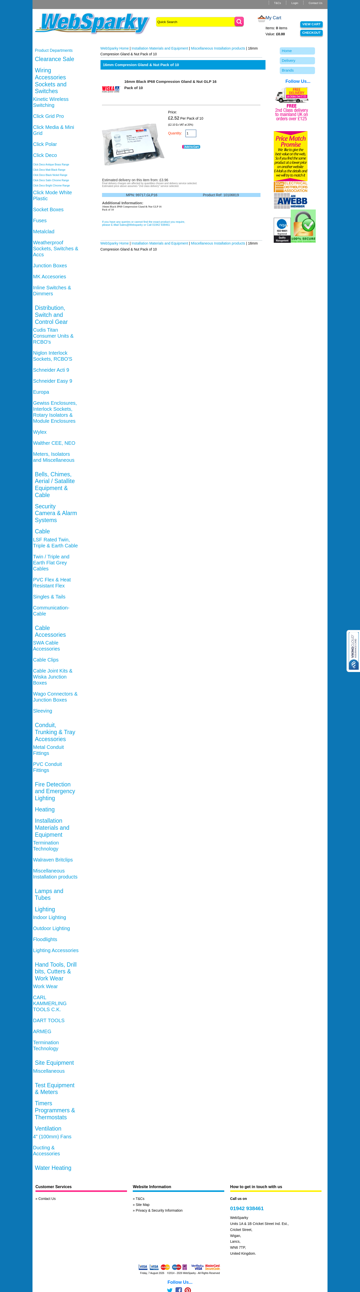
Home (287, 51)
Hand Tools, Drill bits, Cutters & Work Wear (55, 971)
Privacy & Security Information (159, 1210)
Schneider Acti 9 (51, 370)
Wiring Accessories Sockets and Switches (50, 80)
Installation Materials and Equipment (52, 827)
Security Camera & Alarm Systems (56, 513)
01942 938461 (247, 1208)
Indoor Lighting (49, 917)
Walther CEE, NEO (54, 443)
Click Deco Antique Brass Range (51, 164)
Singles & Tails (49, 596)
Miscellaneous (49, 1071)
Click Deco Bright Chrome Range (51, 185)
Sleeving (42, 711)
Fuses (39, 220)
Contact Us (315, 3)
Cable (42, 531)
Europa (41, 392)
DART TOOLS (48, 1020)
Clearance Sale (54, 59)
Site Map (143, 1205)
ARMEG (42, 1031)
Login (294, 3)
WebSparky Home (114, 48)
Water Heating (53, 1168)
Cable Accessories (50, 631)
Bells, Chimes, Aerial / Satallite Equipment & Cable (55, 484)
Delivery (288, 60)
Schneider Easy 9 (52, 381)
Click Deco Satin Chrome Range (51, 180)
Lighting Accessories (55, 950)
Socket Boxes (48, 209)
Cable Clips (45, 660)
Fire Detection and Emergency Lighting (55, 791)
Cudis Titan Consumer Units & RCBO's (53, 336)
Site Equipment (54, 1062)
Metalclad (43, 231)
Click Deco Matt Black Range (49, 169)
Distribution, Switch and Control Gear (51, 315)
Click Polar (45, 144)
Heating (44, 809)
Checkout (311, 33)
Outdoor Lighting (51, 928)
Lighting (45, 909)
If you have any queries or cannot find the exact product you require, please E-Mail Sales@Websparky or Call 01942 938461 (143, 223)
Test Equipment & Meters (54, 1089)
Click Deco (45, 155)
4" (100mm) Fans (52, 1136)
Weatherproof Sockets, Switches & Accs (55, 248)
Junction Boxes (50, 265)
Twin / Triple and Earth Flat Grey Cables (51, 562)
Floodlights (45, 939)
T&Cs (277, 3)
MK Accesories (49, 276)
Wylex (39, 432)
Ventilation (48, 1128)
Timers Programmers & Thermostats (55, 1110)
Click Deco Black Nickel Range (50, 175)
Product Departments (53, 50)
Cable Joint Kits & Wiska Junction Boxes (52, 677)
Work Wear (45, 986)
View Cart (311, 24)
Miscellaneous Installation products (218, 48)
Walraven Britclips (53, 860)
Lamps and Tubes (49, 894)
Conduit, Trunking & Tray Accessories (55, 732)
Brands (288, 70)
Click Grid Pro (48, 116)
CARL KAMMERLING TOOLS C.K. (49, 1003)
